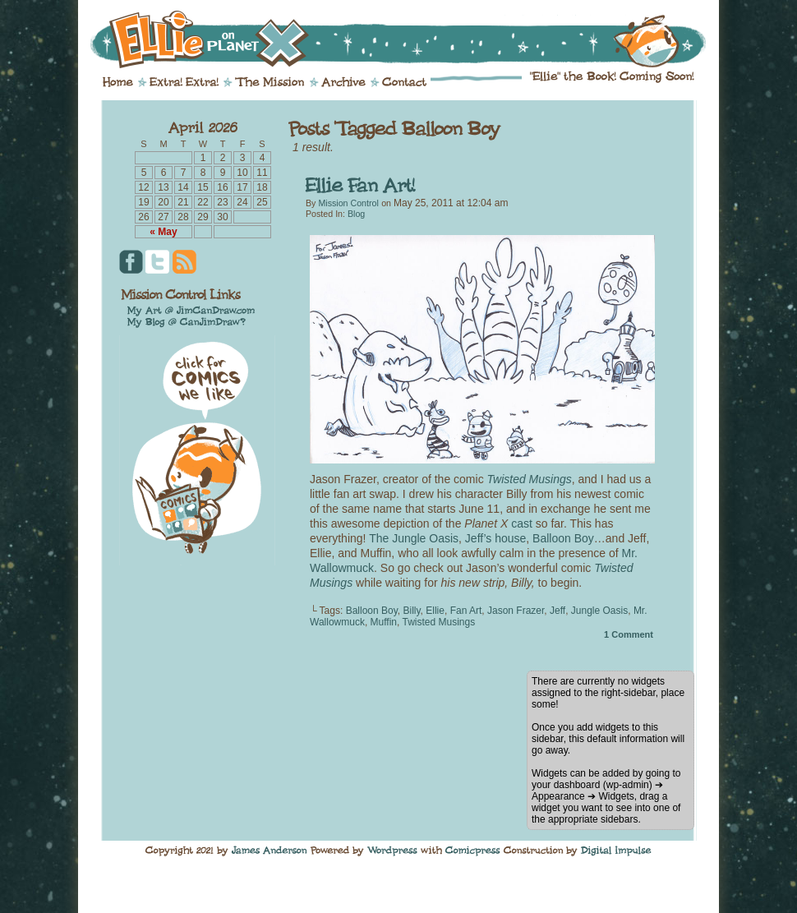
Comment (628, 634)
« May (163, 231)
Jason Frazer (515, 610)
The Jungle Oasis (413, 538)
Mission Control (348, 203)
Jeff (557, 610)
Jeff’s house (495, 538)
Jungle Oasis (599, 610)
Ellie (435, 610)
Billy (411, 610)
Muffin (384, 622)
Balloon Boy (563, 538)
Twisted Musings (439, 622)
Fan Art (466, 610)
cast (521, 523)
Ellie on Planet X (409, 39)
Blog (356, 214)
